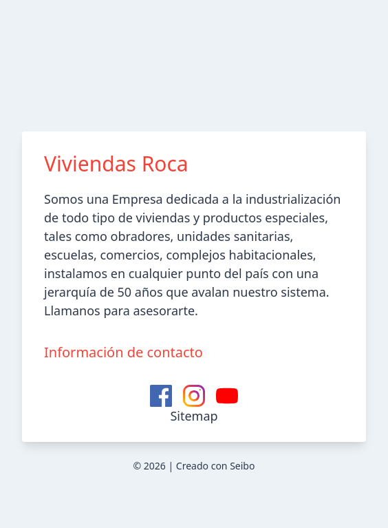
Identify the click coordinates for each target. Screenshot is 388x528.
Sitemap (193, 416)
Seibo (242, 465)
